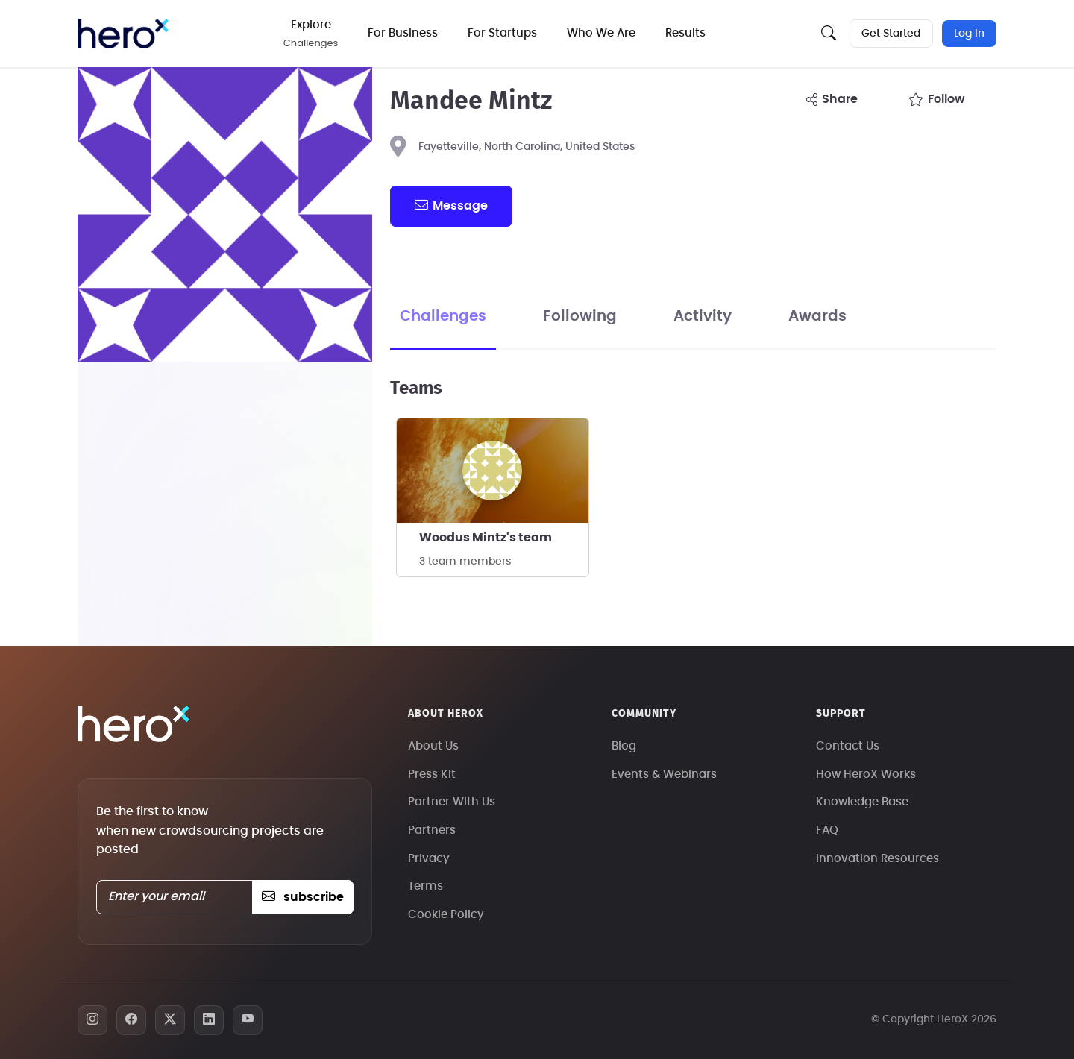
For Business (404, 33)
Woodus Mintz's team (485, 538)
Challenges (443, 316)
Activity (702, 316)
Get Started (890, 33)
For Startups (503, 33)
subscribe (302, 897)
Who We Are (602, 33)
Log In (969, 33)
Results (687, 33)
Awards (817, 316)
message (451, 205)
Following (580, 316)
